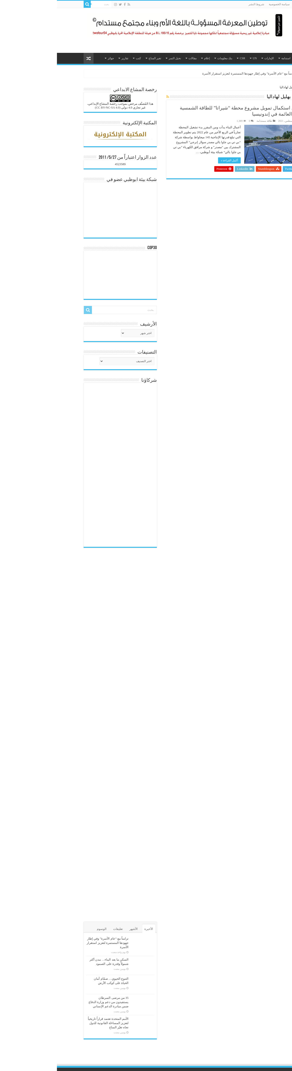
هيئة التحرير (252, 120)
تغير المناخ (98, 58)
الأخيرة (91, 929)
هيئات (244, 58)
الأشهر (77, 929)
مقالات (136, 58)
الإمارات (212, 58)
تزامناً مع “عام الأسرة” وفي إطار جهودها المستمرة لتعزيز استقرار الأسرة (191, 73)
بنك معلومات (167, 58)
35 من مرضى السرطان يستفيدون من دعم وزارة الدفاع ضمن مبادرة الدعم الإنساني (52, 1002)
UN (198, 58)
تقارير (67, 58)
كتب (81, 58)
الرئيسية (258, 58)
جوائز (54, 58)
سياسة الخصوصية (222, 4)
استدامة (228, 58)
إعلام (150, 58)
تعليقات (61, 929)
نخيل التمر (118, 58)
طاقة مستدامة (207, 120)
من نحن (258, 4)
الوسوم (45, 929)
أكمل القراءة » (172, 160)
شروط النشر (199, 4)
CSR (185, 58)
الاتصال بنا (243, 4)
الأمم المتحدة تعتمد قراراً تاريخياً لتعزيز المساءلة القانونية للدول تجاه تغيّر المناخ (51, 1023)
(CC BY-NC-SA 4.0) (51, 107)
